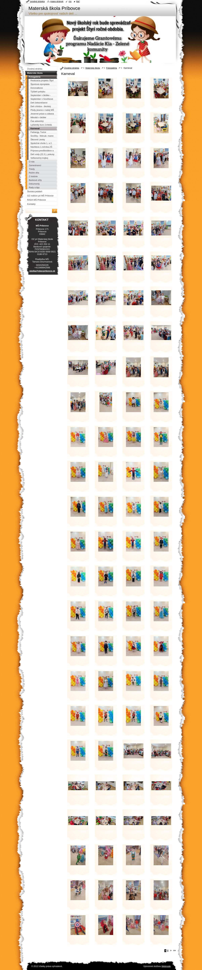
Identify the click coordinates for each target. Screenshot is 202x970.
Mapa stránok (56, 1)
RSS (70, 1)
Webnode (166, 966)
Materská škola (92, 68)
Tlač (78, 1)
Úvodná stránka (71, 68)
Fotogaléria (111, 68)
